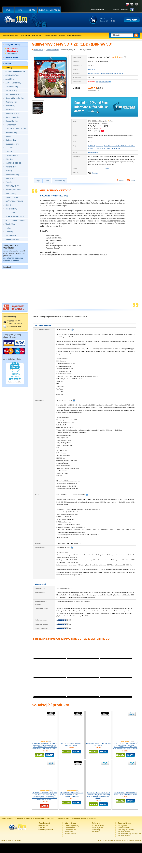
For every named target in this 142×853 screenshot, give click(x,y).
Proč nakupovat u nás (10, 35)
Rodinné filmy (111, 73)
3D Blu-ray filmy (97, 828)
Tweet (107, 168)
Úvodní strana (38, 49)
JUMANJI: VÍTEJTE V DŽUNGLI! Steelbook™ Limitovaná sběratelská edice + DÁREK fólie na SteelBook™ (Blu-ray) (98, 795)
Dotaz (121, 180)
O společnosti (43, 826)
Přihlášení (116, 9)
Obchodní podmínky (50, 35)
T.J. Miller (97, 148)
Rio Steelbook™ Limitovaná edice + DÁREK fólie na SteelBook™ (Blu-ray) (125, 793)
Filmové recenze (124, 828)
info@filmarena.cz (14, 326)
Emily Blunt (108, 146)
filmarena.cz (112, 840)
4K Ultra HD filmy (98, 826)
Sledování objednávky (74, 35)
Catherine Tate (115, 148)
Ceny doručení (25, 35)
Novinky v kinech (124, 831)
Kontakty (62, 35)
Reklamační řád (70, 830)
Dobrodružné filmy (52, 49)
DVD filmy (95, 831)
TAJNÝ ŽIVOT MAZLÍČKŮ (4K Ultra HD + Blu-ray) (98, 744)
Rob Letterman (93, 152)
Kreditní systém (70, 833)
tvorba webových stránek (132, 840)
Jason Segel (99, 146)
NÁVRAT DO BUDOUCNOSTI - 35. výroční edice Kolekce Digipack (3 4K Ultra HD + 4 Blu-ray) (72, 794)
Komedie (104, 73)
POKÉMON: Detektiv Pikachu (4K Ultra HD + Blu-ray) (72, 744)
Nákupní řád (36, 35)
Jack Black (91, 146)
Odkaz (133, 180)
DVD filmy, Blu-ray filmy (126, 830)
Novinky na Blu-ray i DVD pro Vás (129, 833)
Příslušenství (12, 54)
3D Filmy (120, 73)
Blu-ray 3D (91, 69)
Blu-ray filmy (96, 830)
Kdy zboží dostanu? (102, 81)
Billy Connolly (126, 146)
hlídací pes (95, 173)
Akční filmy (92, 818)
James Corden (105, 148)
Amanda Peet (116, 146)
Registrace (124, 9)
